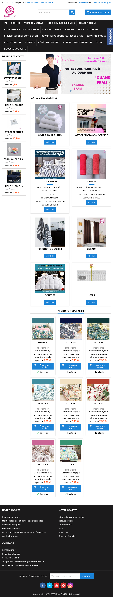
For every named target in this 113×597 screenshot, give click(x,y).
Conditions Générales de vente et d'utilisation (24, 532)
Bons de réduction (67, 536)
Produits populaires (71, 311)
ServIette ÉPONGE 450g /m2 (91, 194)
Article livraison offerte (77, 42)
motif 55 (70, 403)
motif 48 (71, 342)
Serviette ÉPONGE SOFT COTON (21, 35)
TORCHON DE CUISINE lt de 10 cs (14, 159)
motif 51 (43, 342)
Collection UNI (87, 23)
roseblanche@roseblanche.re (39, 2)
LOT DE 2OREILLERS (13, 132)
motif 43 (98, 403)
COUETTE (30, 42)
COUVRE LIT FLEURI (52, 29)
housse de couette (15, 48)
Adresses (63, 532)
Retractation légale (11, 524)
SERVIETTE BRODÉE (96, 35)
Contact (6, 2)
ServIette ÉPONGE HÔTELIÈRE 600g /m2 (62, 35)
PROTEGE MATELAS (33, 23)
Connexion (83, 2)
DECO (99, 42)
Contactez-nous (10, 536)
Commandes (65, 524)
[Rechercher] (56, 12)
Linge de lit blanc (13, 105)
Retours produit (66, 520)
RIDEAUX (69, 29)
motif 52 (70, 464)
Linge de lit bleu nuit (14, 186)
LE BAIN (91, 181)
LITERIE (91, 295)
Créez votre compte (101, 2)
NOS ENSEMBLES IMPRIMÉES (61, 23)
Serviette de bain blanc (14, 78)
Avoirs (62, 528)
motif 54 (98, 342)
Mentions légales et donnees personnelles (22, 520)
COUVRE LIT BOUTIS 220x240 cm (21, 29)
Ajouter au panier (41, 366)
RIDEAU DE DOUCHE (88, 29)
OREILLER (15, 23)
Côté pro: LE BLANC (48, 42)
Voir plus (50, 142)
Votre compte (68, 510)
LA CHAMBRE (50, 181)
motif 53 (43, 403)
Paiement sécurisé (11, 528)
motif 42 (43, 464)
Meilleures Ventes (13, 56)
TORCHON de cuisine (49, 249)
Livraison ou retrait (11, 517)
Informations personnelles (71, 517)
